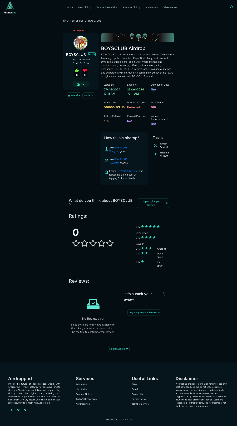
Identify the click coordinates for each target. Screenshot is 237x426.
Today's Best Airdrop (107, 7)
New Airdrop (84, 7)
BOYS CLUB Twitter (127, 171)
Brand (135, 389)
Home (70, 7)
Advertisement (170, 7)
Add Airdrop (151, 7)
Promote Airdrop (131, 7)
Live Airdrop (82, 389)
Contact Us (137, 394)
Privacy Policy (139, 399)
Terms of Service (140, 404)
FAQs (134, 384)
